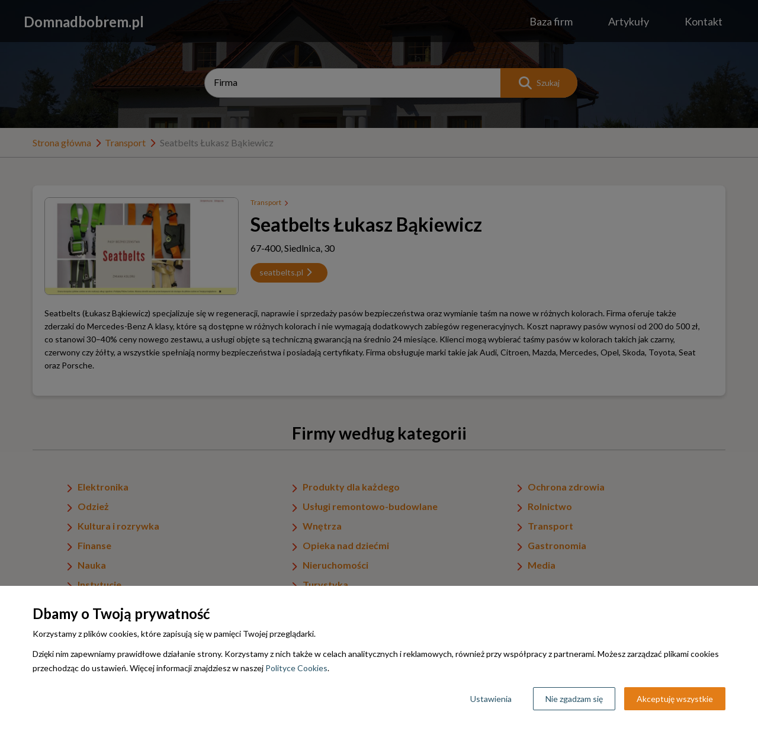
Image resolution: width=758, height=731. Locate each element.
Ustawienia (491, 699)
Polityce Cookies (296, 668)
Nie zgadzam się (574, 699)
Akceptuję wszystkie (675, 699)
